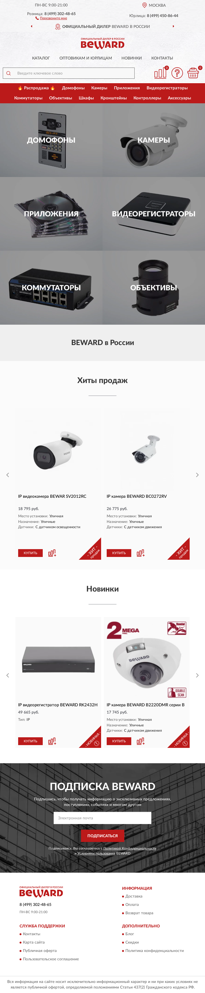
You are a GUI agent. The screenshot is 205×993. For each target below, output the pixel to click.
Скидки (132, 943)
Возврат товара (139, 913)
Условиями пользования (96, 853)
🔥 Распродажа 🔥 (36, 88)
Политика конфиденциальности (154, 951)
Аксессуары (179, 98)
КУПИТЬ (30, 553)
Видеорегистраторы (167, 88)
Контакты (162, 58)
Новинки (131, 58)
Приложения (127, 88)
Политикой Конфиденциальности (129, 848)
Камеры (99, 88)
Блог (129, 934)
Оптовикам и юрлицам (85, 58)
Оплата (132, 905)
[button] (51, 18)
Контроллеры (147, 98)
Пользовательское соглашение (51, 959)
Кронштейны (114, 98)
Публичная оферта (40, 951)
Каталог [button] (41, 58)
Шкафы (86, 98)
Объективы (60, 98)
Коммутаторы (28, 98)
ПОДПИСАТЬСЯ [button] (102, 836)
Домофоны (73, 88)
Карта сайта (34, 943)
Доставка (133, 896)
